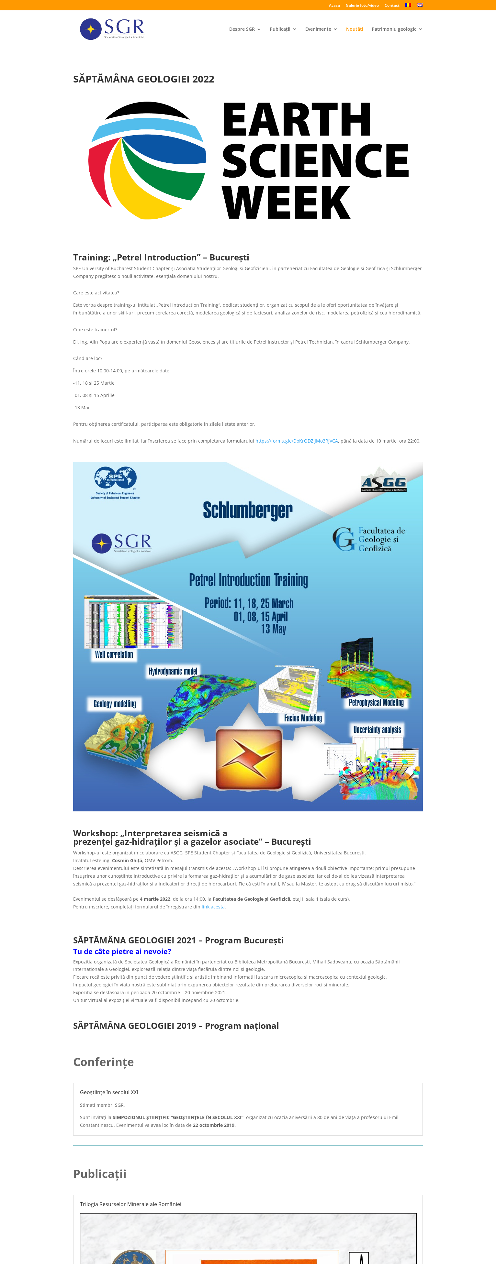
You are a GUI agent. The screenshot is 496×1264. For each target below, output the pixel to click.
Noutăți (354, 29)
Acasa (334, 6)
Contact (392, 6)
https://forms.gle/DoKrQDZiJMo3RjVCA (296, 441)
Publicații (280, 29)
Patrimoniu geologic (394, 29)
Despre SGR (242, 29)
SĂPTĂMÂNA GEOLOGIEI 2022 (143, 78)
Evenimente (318, 29)
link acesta (213, 907)
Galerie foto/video (362, 6)
